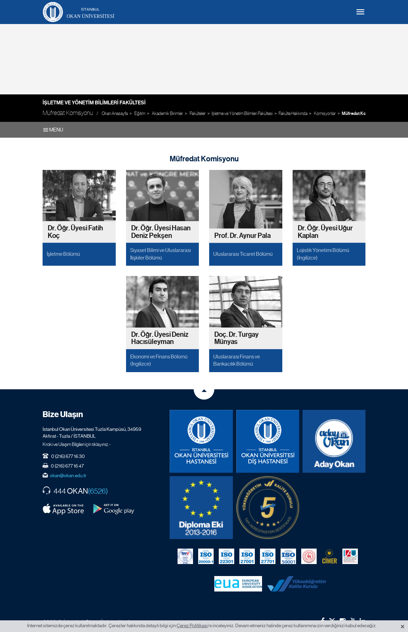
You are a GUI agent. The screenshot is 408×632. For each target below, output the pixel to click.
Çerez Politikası (192, 625)
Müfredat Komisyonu (362, 113)
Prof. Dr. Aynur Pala (242, 235)
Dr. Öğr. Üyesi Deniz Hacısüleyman (160, 338)
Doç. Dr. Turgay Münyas (236, 338)
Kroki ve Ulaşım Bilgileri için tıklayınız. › (77, 444)
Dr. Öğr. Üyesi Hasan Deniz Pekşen (161, 232)
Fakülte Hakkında (293, 113)
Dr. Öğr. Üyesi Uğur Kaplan (325, 232)
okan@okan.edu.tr (68, 475)
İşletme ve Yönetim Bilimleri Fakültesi (94, 103)
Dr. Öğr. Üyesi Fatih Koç (75, 232)
